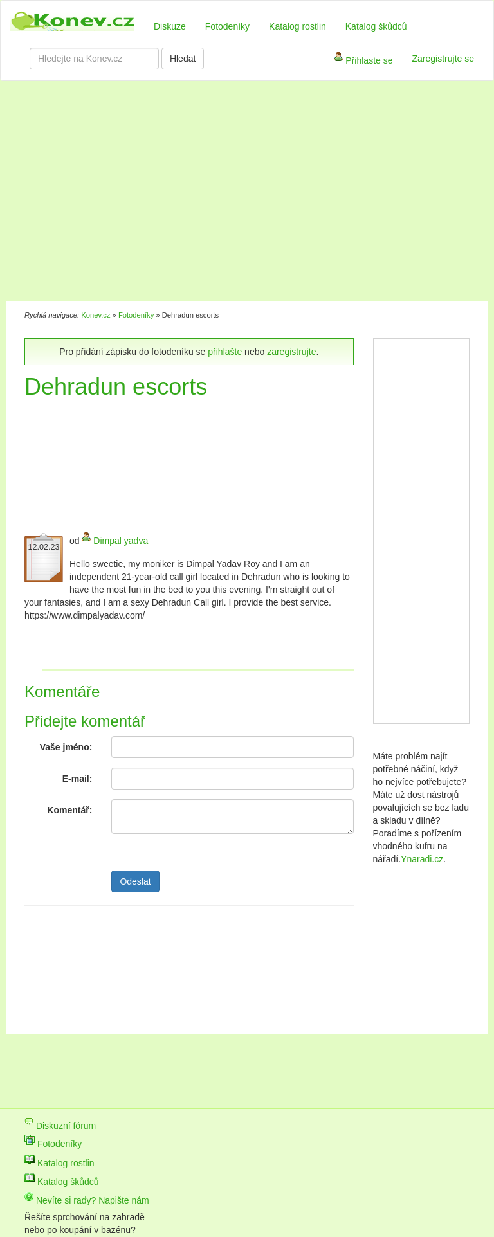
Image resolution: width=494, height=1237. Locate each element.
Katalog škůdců (376, 26)
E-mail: (77, 778)
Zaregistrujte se (443, 58)
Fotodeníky (227, 26)
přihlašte (225, 352)
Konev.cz (95, 315)
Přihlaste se (363, 61)
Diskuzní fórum (60, 1126)
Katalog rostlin (297, 26)
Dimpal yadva (120, 541)
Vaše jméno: (66, 747)
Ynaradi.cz (422, 859)
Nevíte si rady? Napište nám (86, 1200)
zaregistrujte (291, 352)
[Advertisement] (191, 193)
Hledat (183, 58)
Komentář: (69, 810)
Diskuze (170, 26)
